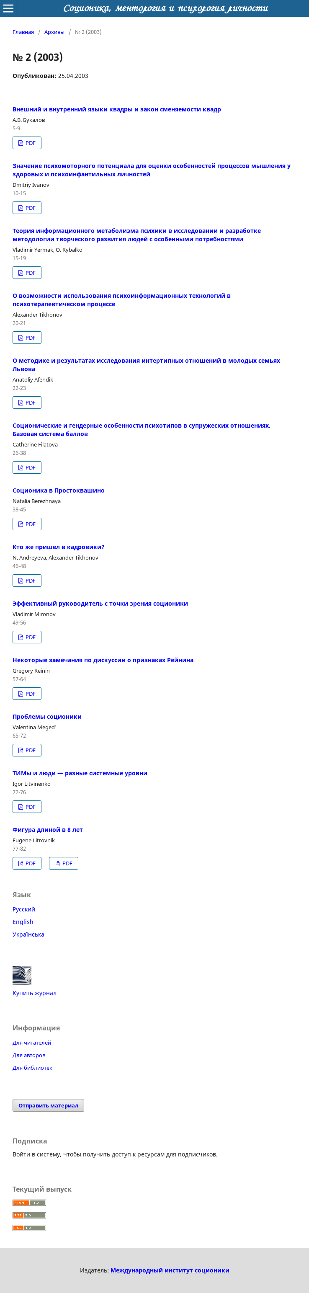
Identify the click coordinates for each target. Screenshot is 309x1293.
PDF (30, 143)
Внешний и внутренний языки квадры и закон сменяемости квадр (117, 109)
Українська (28, 934)
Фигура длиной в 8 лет (48, 830)
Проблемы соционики (47, 716)
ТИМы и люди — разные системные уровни (80, 773)
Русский (24, 909)
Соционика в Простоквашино (59, 490)
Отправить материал (48, 1105)
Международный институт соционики (170, 1270)
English (23, 922)
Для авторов (29, 1055)
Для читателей (32, 1042)
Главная (23, 32)
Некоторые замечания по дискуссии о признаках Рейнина (103, 660)
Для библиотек (32, 1067)
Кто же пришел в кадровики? (59, 547)
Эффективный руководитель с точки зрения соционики (100, 603)
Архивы (54, 32)
